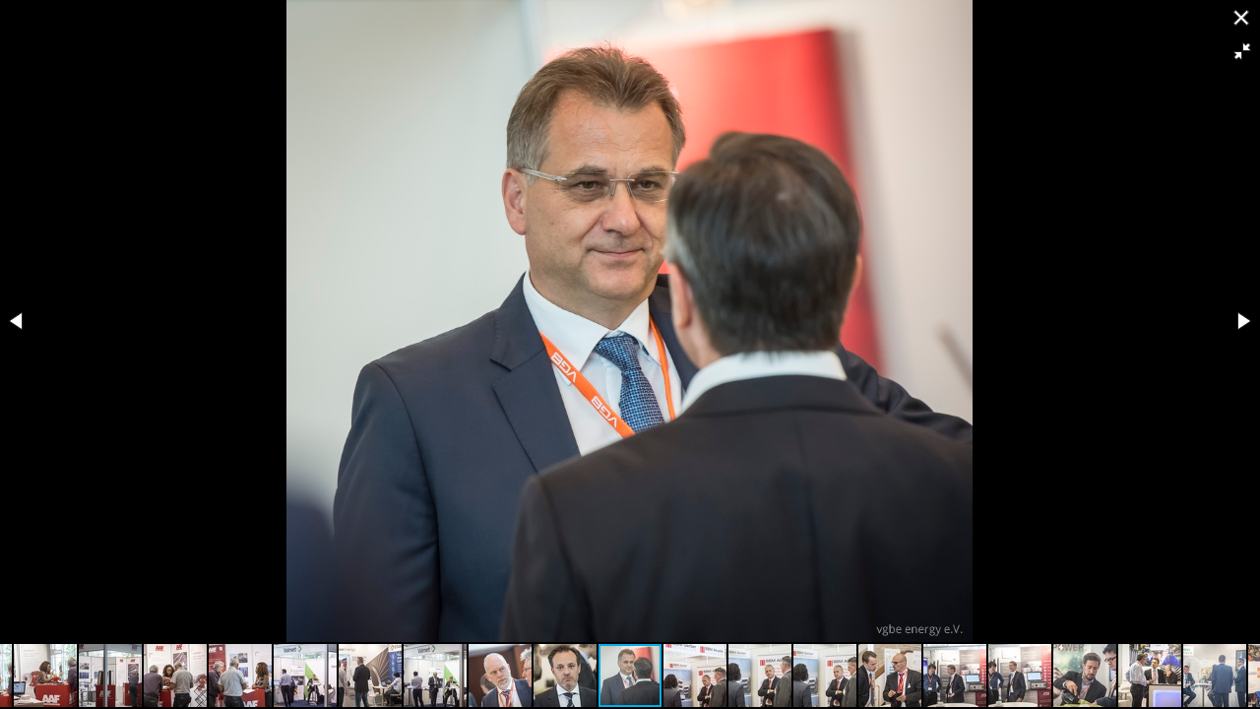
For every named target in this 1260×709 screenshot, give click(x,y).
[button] (1242, 51)
